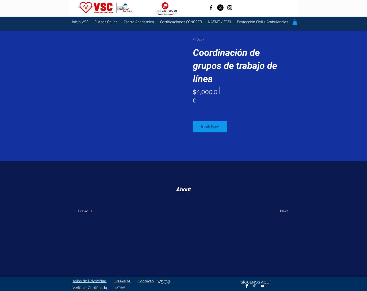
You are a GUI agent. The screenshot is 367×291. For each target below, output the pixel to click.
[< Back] (206, 39)
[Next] (275, 211)
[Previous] (91, 211)
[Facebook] (211, 7)
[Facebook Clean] (247, 286)
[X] (220, 7)
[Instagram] (230, 7)
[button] (294, 22)
